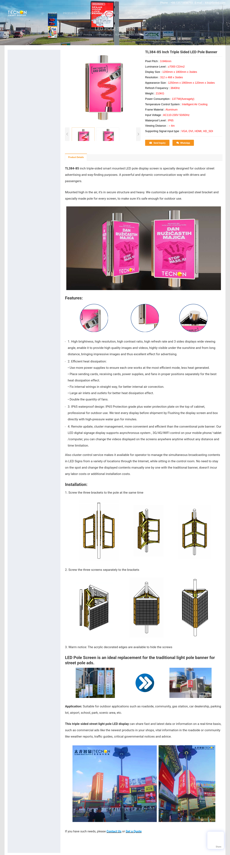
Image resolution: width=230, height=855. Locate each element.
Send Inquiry (157, 143)
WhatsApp (183, 143)
